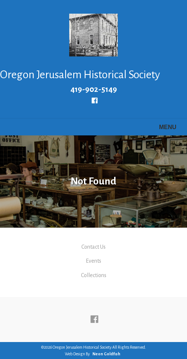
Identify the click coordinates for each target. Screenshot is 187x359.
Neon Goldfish (106, 354)
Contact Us (93, 247)
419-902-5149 (93, 89)
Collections (93, 275)
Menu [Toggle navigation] (163, 127)
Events (93, 261)
